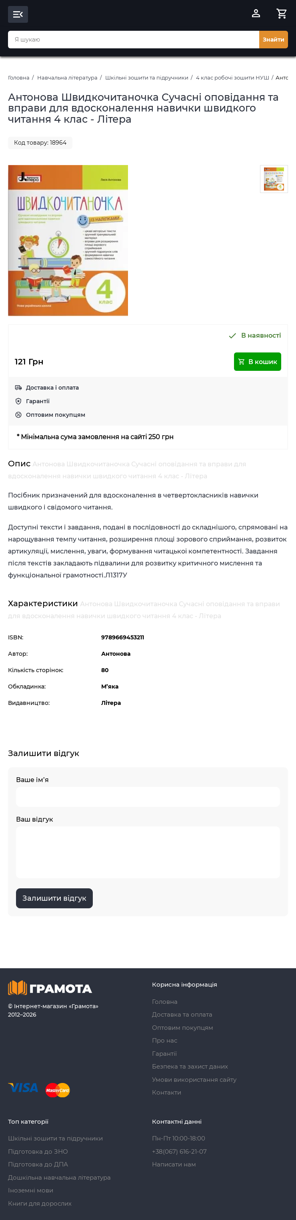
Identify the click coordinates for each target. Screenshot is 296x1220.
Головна (19, 77)
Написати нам (174, 1164)
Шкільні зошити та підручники (146, 77)
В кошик (257, 361)
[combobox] (133, 39)
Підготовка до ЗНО (38, 1151)
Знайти (273, 39)
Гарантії (38, 401)
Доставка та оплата (182, 1014)
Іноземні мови (30, 1190)
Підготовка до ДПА (38, 1164)
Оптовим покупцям (55, 414)
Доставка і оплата (52, 387)
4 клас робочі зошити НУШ (232, 77)
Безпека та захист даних (190, 1066)
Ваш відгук (148, 847)
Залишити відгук (54, 898)
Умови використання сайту (194, 1079)
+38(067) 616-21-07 (179, 1151)
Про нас (164, 1040)
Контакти (166, 1092)
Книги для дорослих (40, 1203)
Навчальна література (67, 77)
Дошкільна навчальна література (59, 1177)
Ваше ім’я (148, 791)
